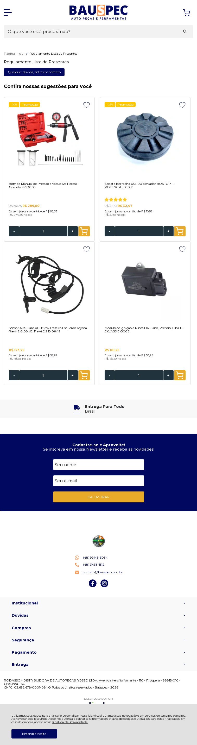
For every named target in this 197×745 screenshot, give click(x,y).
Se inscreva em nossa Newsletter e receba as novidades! (98, 449)
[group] (98, 408)
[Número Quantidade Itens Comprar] (43, 231)
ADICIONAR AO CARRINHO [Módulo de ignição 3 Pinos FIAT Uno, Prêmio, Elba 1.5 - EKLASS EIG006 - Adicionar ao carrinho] (179, 375)
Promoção (30, 104)
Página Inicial (14, 53)
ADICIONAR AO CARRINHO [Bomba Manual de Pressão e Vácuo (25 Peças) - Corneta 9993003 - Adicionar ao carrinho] (84, 231)
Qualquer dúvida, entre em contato (34, 72)
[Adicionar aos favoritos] (86, 105)
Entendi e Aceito (34, 734)
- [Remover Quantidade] (14, 231)
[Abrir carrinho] (186, 12)
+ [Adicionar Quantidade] (73, 231)
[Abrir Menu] (8, 12)
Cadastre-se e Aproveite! (98, 444)
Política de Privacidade (70, 722)
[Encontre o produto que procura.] (184, 32)
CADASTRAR (98, 497)
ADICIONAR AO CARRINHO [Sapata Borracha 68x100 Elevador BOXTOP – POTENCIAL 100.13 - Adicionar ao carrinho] (179, 231)
